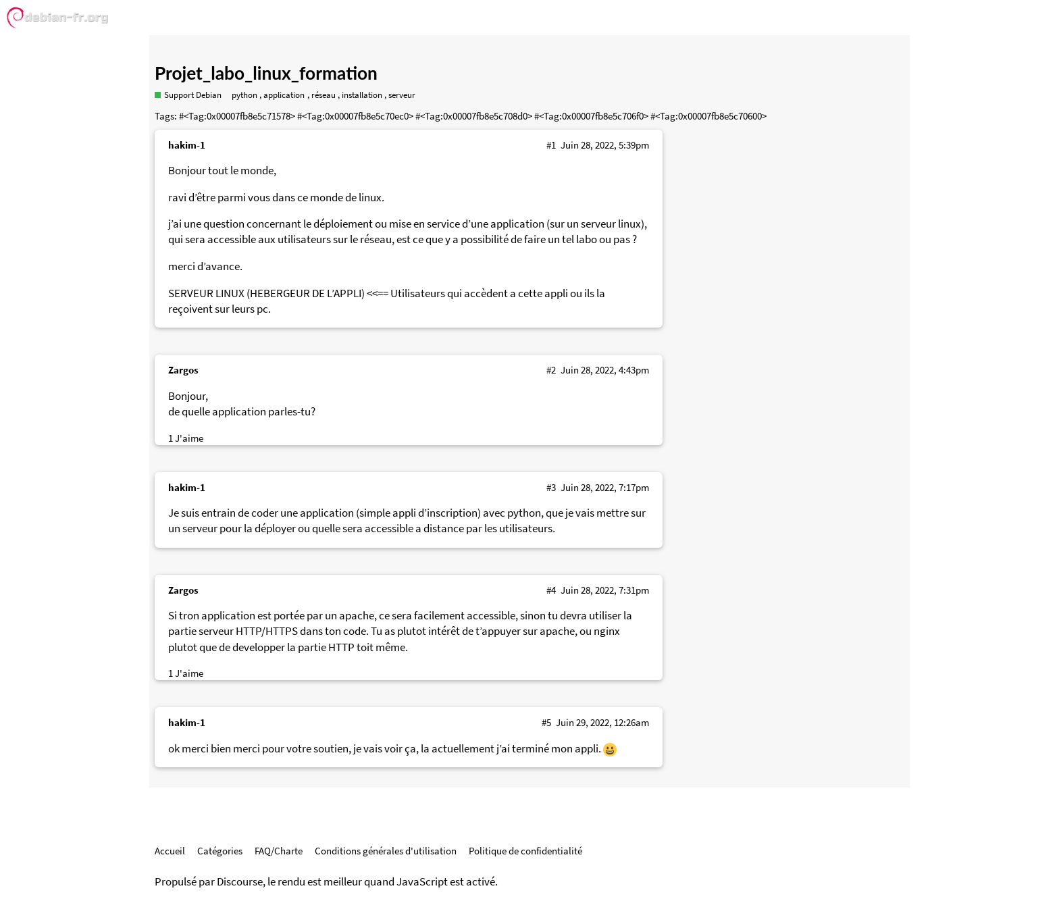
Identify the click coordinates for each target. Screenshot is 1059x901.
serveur (401, 95)
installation (362, 95)
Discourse (240, 882)
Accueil (170, 850)
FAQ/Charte (279, 850)
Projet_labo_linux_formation (266, 73)
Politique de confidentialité (525, 850)
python (244, 95)
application (284, 95)
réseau (323, 95)
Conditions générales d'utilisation (386, 850)
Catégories (219, 850)
